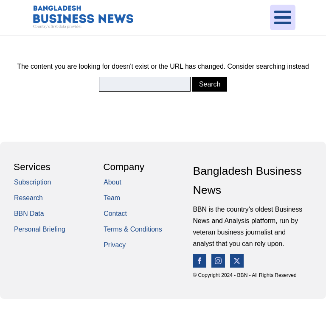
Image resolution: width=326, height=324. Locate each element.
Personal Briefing (39, 229)
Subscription (32, 182)
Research (28, 197)
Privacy (115, 245)
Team (112, 197)
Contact (115, 213)
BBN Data (29, 213)
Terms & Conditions (133, 229)
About (112, 182)
